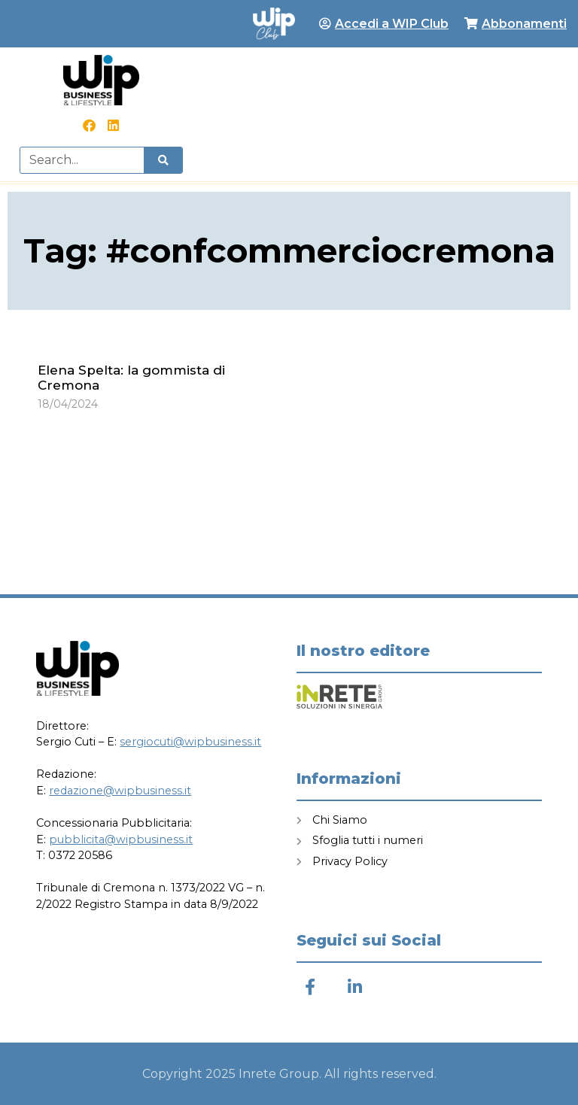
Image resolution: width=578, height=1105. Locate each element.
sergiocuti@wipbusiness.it (190, 741)
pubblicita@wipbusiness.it (121, 839)
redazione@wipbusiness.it (120, 790)
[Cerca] (162, 160)
